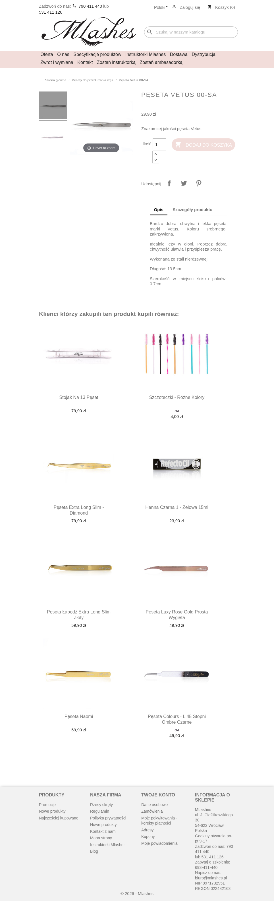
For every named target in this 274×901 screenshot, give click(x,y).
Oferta (46, 54)
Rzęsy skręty (101, 804)
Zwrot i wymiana (56, 62)
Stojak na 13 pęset (78, 397)
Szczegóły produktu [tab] (192, 209)
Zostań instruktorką (116, 62)
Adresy (147, 830)
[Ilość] (159, 144)
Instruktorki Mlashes (145, 54)
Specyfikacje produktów (97, 54)
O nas (63, 54)
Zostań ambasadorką (161, 62)
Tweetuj (184, 183)
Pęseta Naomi (79, 716)
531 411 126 (50, 12)
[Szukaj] (191, 32)
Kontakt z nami (103, 831)
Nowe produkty (52, 811)
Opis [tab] (158, 209)
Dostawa (179, 54)
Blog (94, 851)
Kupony (148, 836)
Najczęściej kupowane (58, 818)
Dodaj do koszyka (203, 145)
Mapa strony (101, 838)
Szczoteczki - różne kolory (177, 397)
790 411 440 (91, 6)
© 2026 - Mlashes (137, 893)
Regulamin (99, 811)
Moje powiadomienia (159, 843)
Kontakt (85, 62)
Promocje (47, 804)
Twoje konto (158, 794)
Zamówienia (152, 811)
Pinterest (198, 183)
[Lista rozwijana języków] (162, 8)
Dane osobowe (154, 804)
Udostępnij (169, 183)
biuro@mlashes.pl (211, 878)
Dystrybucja (203, 54)
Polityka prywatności (108, 818)
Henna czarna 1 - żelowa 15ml (176, 507)
